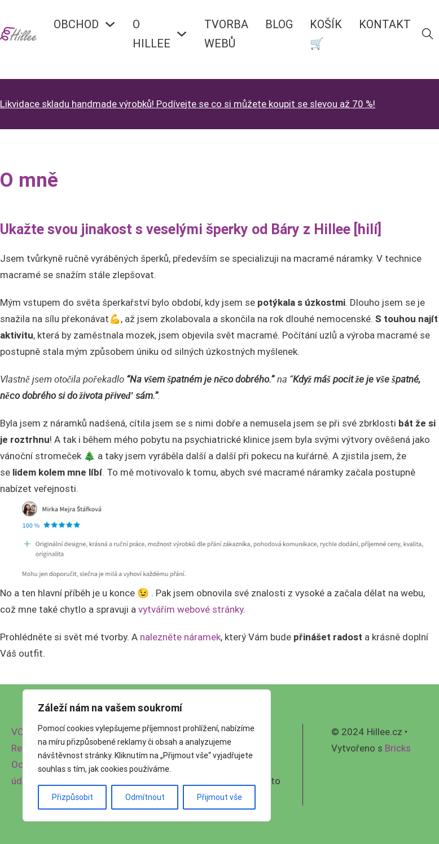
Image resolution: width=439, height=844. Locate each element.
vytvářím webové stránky (190, 609)
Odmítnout (145, 797)
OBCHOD (76, 24)
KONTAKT (385, 24)
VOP (20, 732)
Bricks (398, 748)
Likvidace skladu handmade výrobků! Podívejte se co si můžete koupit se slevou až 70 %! (187, 104)
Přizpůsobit (72, 797)
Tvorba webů (226, 33)
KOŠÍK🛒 (326, 33)
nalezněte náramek (180, 637)
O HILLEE (151, 33)
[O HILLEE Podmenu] (181, 33)
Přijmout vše (219, 797)
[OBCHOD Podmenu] (110, 24)
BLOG (279, 24)
